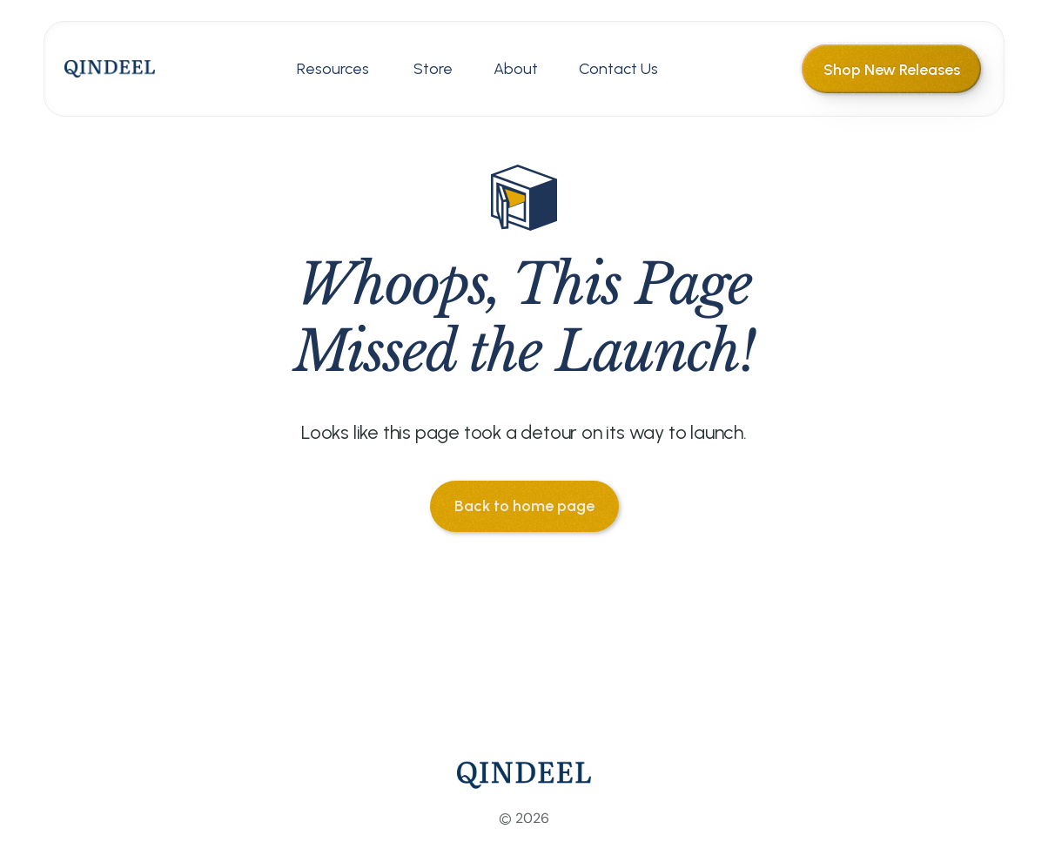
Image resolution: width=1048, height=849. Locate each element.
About (516, 68)
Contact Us (618, 68)
